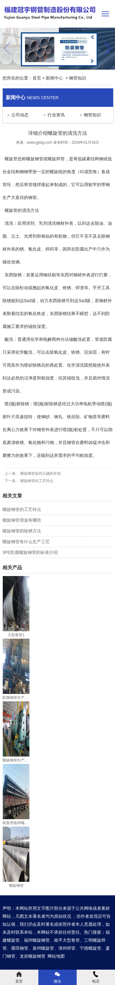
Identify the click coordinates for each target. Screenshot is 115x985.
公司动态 (20, 114)
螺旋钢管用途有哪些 (21, 520)
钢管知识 (92, 114)
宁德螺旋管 (90, 948)
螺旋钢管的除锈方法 (21, 530)
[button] (108, 48)
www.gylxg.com (39, 142)
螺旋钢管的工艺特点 (36, 481)
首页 (37, 78)
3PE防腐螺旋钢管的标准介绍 (30, 552)
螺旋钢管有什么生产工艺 (26, 541)
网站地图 (56, 956)
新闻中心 (54, 78)
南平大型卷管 (67, 940)
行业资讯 (56, 114)
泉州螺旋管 (43, 948)
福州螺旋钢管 (37, 940)
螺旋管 (11, 158)
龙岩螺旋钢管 (32, 956)
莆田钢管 (19, 948)
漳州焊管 (66, 948)
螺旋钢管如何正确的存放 (40, 473)
